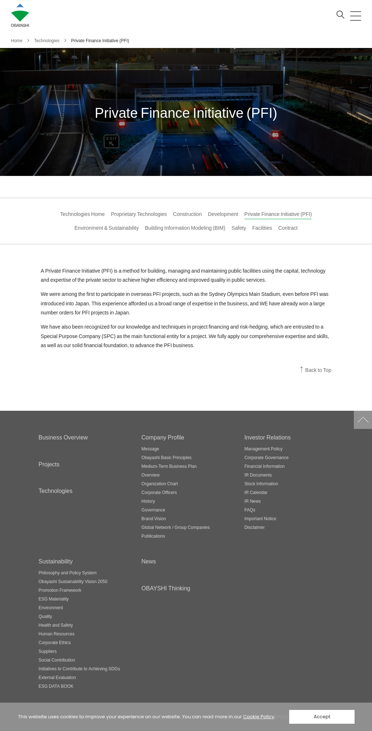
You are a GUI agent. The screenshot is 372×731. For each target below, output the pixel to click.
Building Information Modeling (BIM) (185, 228)
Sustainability (56, 561)
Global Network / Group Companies (175, 527)
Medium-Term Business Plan (169, 466)
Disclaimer (254, 527)
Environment (51, 607)
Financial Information (264, 466)
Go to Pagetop (363, 420)
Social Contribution (57, 659)
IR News (252, 501)
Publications (153, 536)
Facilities (262, 228)
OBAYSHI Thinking (165, 587)
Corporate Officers (159, 492)
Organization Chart (159, 483)
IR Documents (258, 474)
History (148, 501)
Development (223, 214)
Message (150, 448)
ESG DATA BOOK (56, 686)
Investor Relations (267, 437)
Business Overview (63, 437)
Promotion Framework (60, 590)
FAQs (249, 509)
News (148, 561)
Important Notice (260, 518)
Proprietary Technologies (139, 214)
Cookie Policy (258, 716)
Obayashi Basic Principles (166, 457)
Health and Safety (56, 625)
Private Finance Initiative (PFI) (278, 214)
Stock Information (261, 483)
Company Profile (162, 437)
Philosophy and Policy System (68, 572)
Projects (49, 463)
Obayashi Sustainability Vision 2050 (73, 581)
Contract (288, 228)
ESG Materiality (54, 598)
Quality (45, 616)
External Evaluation (57, 677)
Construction (187, 214)
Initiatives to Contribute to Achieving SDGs (79, 668)
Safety (238, 228)
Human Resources (56, 633)
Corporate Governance (266, 457)
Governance (153, 509)
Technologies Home (82, 214)
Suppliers (48, 651)
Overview (150, 474)
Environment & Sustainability (106, 228)
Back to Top (318, 370)
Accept (322, 716)
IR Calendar (256, 492)
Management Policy (263, 448)
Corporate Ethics (55, 642)
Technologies (55, 490)
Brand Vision (153, 518)
